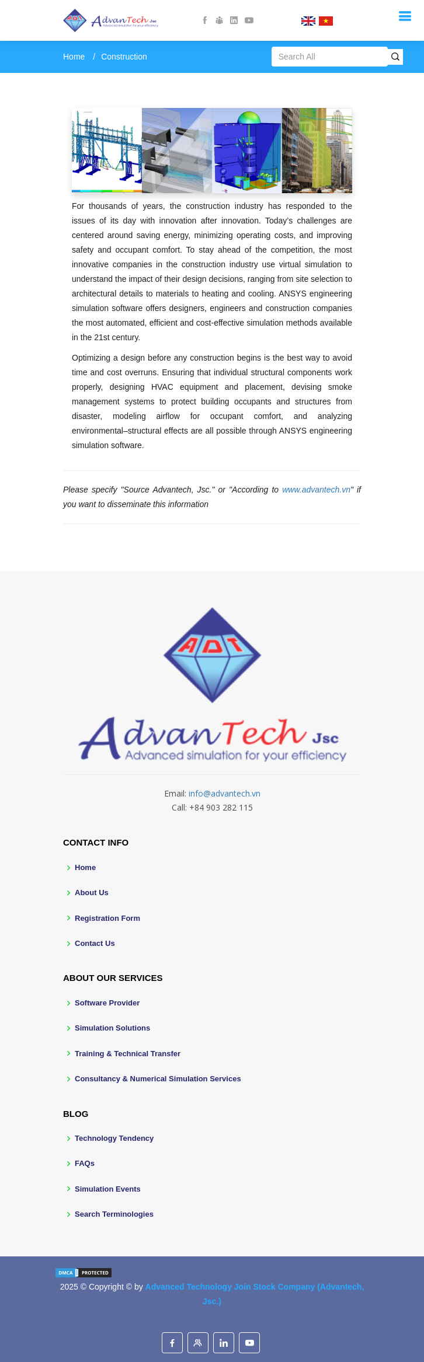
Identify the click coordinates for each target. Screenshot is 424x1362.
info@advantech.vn (224, 793)
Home (74, 56)
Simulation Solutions (112, 1028)
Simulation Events (108, 1189)
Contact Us (95, 943)
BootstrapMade (234, 1319)
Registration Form (107, 918)
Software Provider (107, 1002)
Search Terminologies (114, 1214)
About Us (92, 892)
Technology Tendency (114, 1138)
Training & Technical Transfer (127, 1053)
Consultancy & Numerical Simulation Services (158, 1078)
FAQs (85, 1163)
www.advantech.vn (316, 489)
